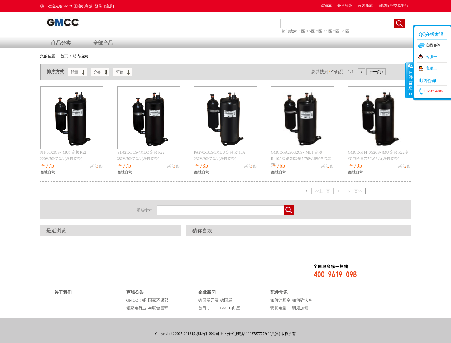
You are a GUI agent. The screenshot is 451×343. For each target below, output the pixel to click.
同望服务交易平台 (393, 5)
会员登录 (344, 5)
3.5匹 (345, 31)
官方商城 (365, 5)
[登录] (98, 6)
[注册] (109, 6)
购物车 (326, 5)
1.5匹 (310, 31)
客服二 (431, 68)
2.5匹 (328, 31)
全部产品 (103, 42)
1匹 (302, 31)
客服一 (431, 57)
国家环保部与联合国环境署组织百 (158, 308)
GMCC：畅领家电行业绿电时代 (136, 308)
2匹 (319, 31)
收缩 (409, 80)
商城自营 (47, 172)
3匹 (336, 31)
